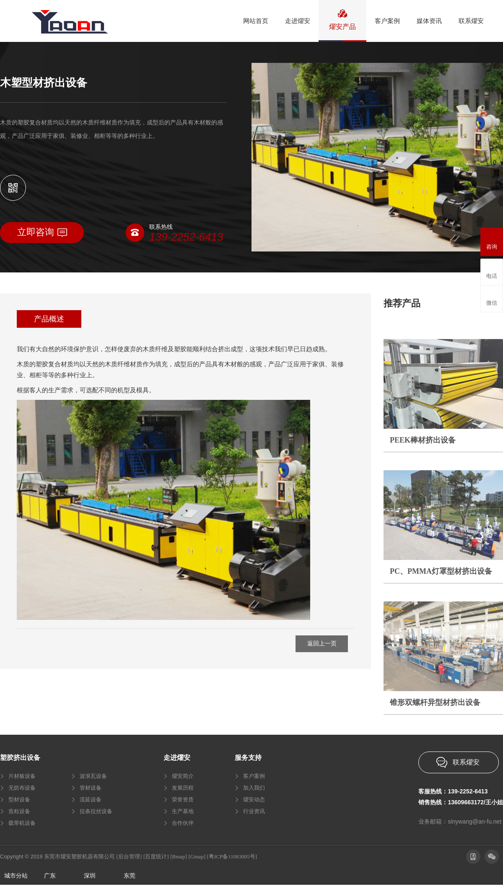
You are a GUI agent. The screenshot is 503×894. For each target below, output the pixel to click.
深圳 (90, 876)
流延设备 (90, 799)
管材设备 (90, 788)
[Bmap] (178, 856)
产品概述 (49, 319)
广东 (50, 876)
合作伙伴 (183, 823)
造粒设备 (19, 811)
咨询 (491, 240)
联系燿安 (466, 762)
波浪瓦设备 (93, 776)
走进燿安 (176, 757)
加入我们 (254, 788)
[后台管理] (129, 856)
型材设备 (19, 799)
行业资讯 (254, 811)
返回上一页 (322, 643)
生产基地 (183, 811)
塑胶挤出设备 (20, 757)
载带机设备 (22, 823)
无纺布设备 (22, 788)
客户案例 (254, 776)
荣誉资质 (183, 799)
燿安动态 (254, 799)
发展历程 (183, 788)
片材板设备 (22, 776)
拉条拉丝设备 (96, 811)
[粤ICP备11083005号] (232, 856)
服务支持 (248, 757)
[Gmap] (197, 856)
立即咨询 (42, 232)
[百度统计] (156, 856)
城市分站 (16, 876)
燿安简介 (183, 776)
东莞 (129, 876)
